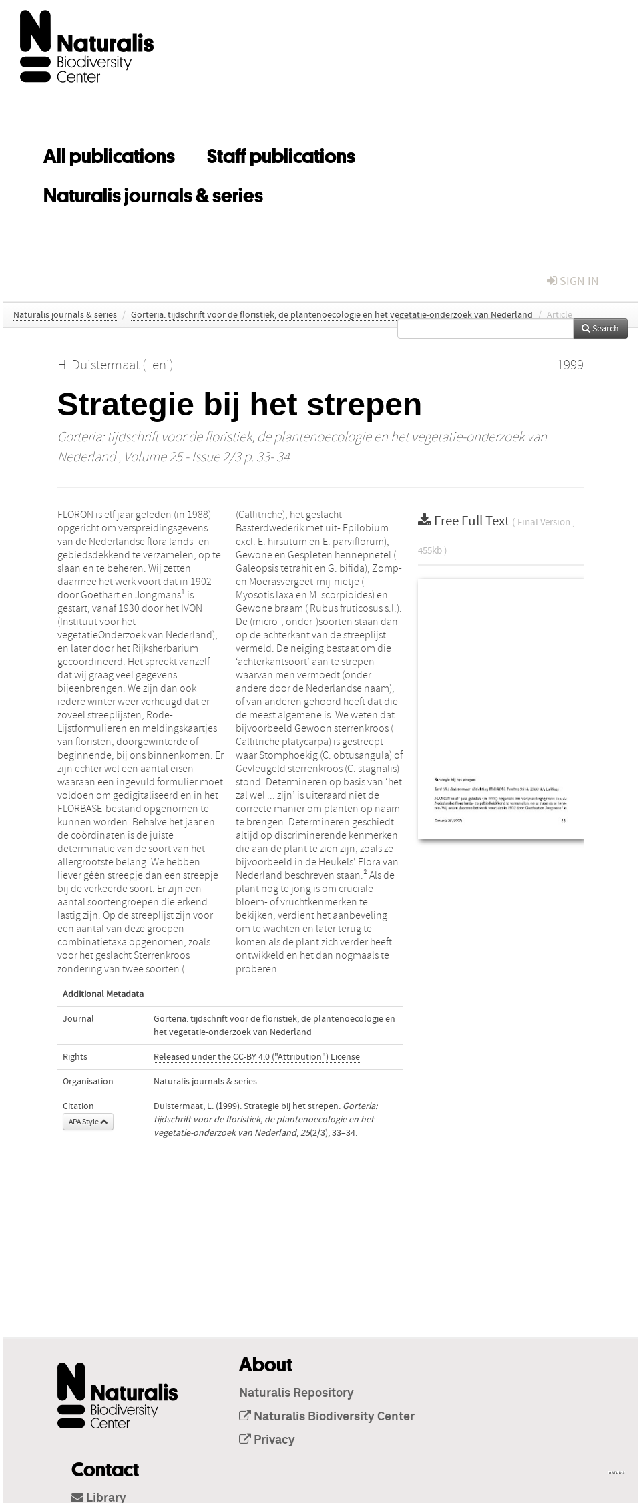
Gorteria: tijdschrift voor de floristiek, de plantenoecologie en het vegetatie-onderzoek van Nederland (332, 315)
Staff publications (281, 153)
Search (600, 328)
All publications (109, 153)
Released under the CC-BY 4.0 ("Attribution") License (257, 1057)
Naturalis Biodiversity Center (327, 1417)
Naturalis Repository (296, 1393)
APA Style (88, 1121)
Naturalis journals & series (153, 193)
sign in (573, 281)
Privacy (267, 1440)
